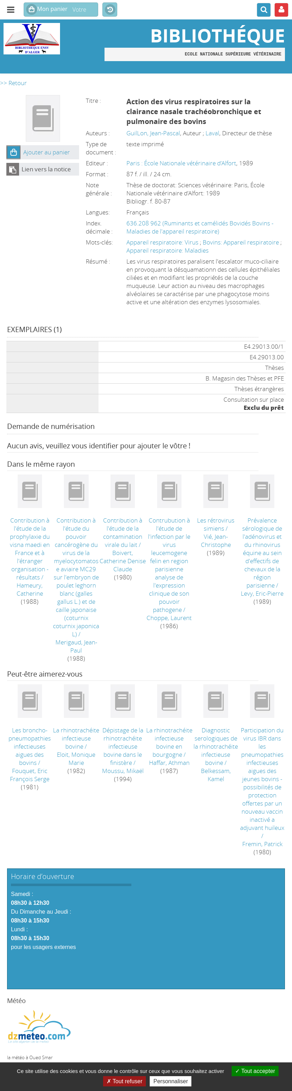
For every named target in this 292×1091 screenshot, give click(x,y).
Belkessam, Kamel (216, 775)
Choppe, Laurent (169, 618)
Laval (212, 133)
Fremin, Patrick (262, 844)
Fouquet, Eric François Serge (29, 775)
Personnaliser (170, 1081)
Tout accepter (255, 1071)
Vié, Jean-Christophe (216, 540)
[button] (13, 152)
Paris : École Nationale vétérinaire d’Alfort (181, 163)
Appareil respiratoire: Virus (163, 242)
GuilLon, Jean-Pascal (153, 133)
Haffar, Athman (169, 763)
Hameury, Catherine (30, 589)
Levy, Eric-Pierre (262, 593)
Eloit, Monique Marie (76, 758)
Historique (110, 10)
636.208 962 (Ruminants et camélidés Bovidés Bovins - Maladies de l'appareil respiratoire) (199, 227)
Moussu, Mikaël (123, 771)
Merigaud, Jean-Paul (76, 646)
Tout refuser (125, 1081)
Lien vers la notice (46, 169)
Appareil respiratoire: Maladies (167, 250)
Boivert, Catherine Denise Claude (123, 561)
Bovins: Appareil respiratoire (241, 242)
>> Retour (13, 83)
